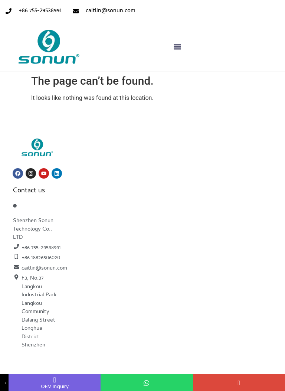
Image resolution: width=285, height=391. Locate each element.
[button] (177, 47)
